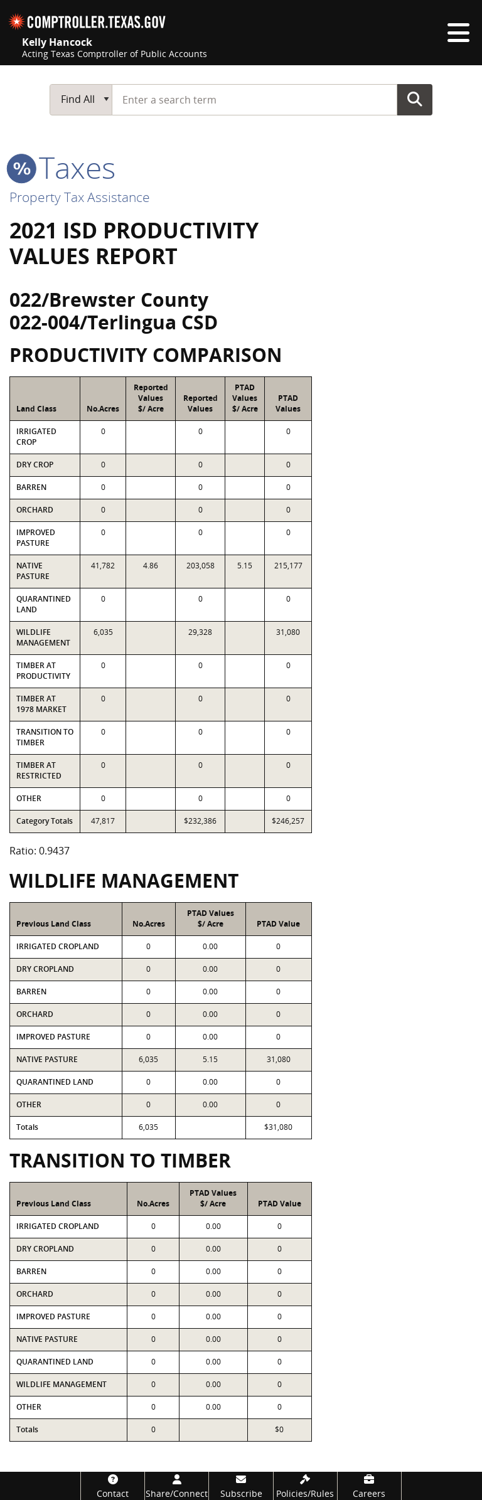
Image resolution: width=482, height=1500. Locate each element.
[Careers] (369, 1486)
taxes (62, 167)
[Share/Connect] (176, 1486)
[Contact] (112, 1486)
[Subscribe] (240, 1486)
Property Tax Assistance (79, 197)
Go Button (414, 99)
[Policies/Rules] (305, 1486)
